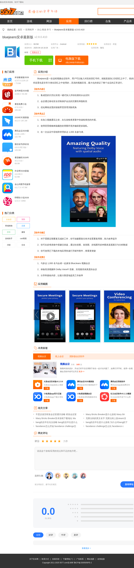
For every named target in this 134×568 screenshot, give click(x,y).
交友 (23, 245)
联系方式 (45, 559)
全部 (38, 535)
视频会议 (35, 52)
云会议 (8, 219)
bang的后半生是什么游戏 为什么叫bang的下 (106, 422)
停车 (9, 232)
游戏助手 (8, 238)
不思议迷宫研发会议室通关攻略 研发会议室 (56, 414)
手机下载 (36, 60)
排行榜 (88, 21)
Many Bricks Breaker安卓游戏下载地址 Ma (56, 418)
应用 (69, 21)
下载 (47, 388)
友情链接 (101, 559)
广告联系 (80, 559)
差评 (76, 535)
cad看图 (23, 238)
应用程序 (29, 29)
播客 (23, 232)
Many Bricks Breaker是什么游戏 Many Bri (105, 414)
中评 (63, 535)
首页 (10, 21)
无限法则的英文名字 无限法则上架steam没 (106, 418)
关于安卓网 (33, 559)
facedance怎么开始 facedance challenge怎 (56, 426)
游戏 (29, 21)
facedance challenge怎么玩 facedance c (105, 426)
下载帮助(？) (68, 559)
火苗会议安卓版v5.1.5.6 (53, 381)
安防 (23, 219)
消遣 (9, 245)
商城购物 (8, 226)
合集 (108, 21)
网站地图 (90, 559)
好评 (51, 535)
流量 (23, 226)
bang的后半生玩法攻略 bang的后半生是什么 (56, 422)
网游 (49, 21)
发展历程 (55, 559)
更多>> (81, 371)
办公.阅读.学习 (44, 29)
